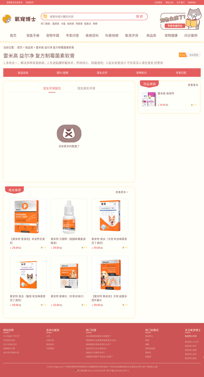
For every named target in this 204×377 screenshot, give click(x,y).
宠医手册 (32, 35)
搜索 (139, 16)
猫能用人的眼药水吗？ (96, 352)
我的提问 (50, 344)
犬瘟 (63, 23)
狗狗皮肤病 (150, 348)
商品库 (151, 35)
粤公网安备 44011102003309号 (91, 370)
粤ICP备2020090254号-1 (117, 370)
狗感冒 (79, 23)
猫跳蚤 (148, 356)
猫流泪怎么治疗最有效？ (97, 348)
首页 (13, 35)
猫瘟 (147, 340)
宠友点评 (102, 73)
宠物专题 (52, 35)
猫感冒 (55, 23)
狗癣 (95, 23)
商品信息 (23, 73)
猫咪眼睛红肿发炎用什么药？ (99, 344)
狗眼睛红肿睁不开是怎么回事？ (100, 356)
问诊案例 (190, 35)
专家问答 (72, 35)
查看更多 (193, 84)
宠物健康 (171, 35)
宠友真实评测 (86, 88)
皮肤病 (70, 23)
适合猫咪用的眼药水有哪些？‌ (99, 336)
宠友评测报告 (52, 88)
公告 (48, 336)
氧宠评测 (131, 35)
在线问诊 (50, 340)
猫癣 (147, 344)
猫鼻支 (87, 23)
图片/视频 (62, 73)
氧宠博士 (149, 336)
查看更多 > (122, 192)
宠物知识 (141, 73)
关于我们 (181, 2)
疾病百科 (92, 35)
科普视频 (111, 35)
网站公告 (169, 2)
